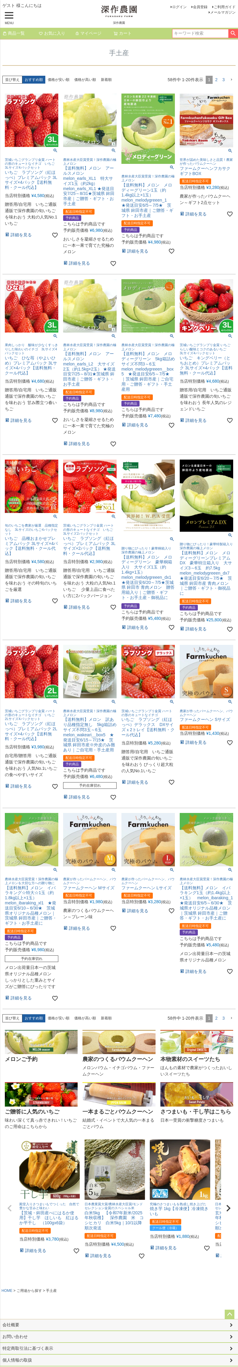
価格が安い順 (58, 80)
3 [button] (223, 79)
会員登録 (200, 7)
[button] (231, 79)
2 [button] (216, 79)
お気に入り (52, 33)
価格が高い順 (85, 80)
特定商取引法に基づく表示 (27, 1348)
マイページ (88, 33)
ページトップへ (229, 1314)
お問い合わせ (15, 1336)
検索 (233, 33)
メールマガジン (223, 12)
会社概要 (10, 1324)
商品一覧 (13, 33)
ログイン (179, 7)
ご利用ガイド (225, 7)
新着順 (106, 80)
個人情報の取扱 (17, 1360)
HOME (7, 1291)
